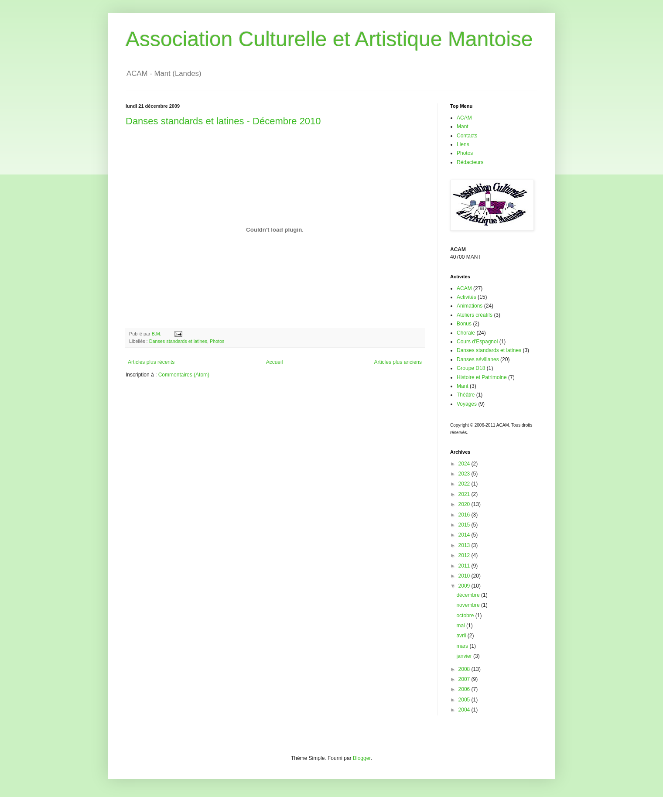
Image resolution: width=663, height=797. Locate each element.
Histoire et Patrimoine (482, 377)
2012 (465, 555)
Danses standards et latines (178, 341)
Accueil (274, 362)
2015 (465, 525)
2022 (465, 484)
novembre (468, 605)
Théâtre (466, 395)
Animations (469, 306)
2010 (465, 576)
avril (461, 636)
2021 (465, 494)
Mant (462, 126)
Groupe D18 (471, 368)
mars (462, 646)
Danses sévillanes (478, 359)
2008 (465, 669)
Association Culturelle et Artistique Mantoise (329, 39)
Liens (463, 144)
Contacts (467, 136)
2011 (465, 566)
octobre (465, 615)
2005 (465, 700)
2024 (465, 464)
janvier (464, 656)
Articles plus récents (151, 362)
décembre (468, 595)
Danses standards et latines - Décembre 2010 (223, 121)
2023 (465, 474)
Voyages (467, 404)
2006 (465, 689)
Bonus (464, 324)
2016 (465, 515)
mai (461, 626)
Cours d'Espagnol (477, 342)
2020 (465, 504)
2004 (465, 710)
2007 (465, 679)
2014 (465, 535)
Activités (466, 297)
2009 (465, 586)
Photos (217, 341)
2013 (465, 545)
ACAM (464, 118)
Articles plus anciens (398, 362)
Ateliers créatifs (474, 315)
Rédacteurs (470, 162)
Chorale (466, 333)
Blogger (362, 758)
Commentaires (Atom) (183, 375)
